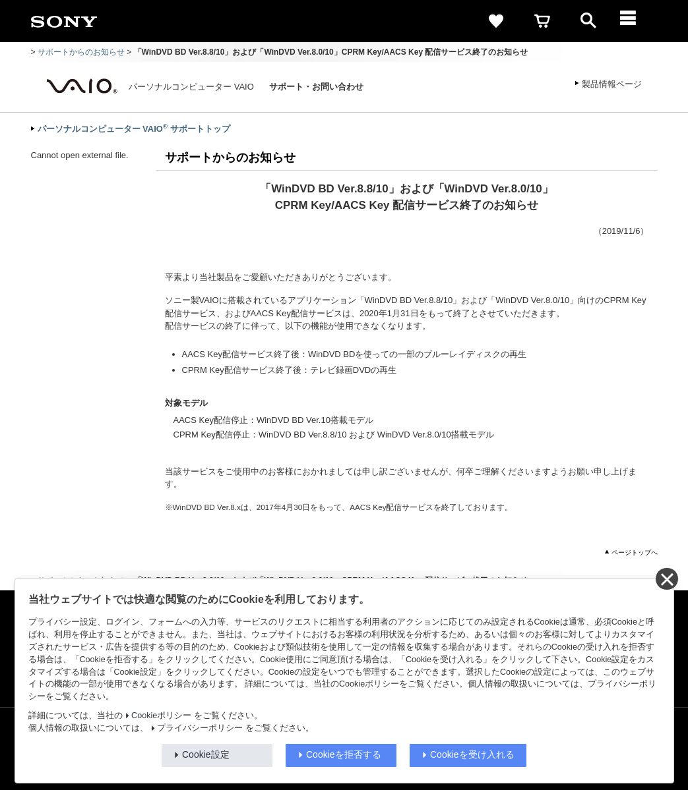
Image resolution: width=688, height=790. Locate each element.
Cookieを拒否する (343, 754)
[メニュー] (634, 21)
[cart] (542, 21)
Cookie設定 (206, 754)
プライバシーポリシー (200, 728)
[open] (588, 21)
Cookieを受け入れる (472, 754)
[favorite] (496, 21)
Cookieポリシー (161, 715)
